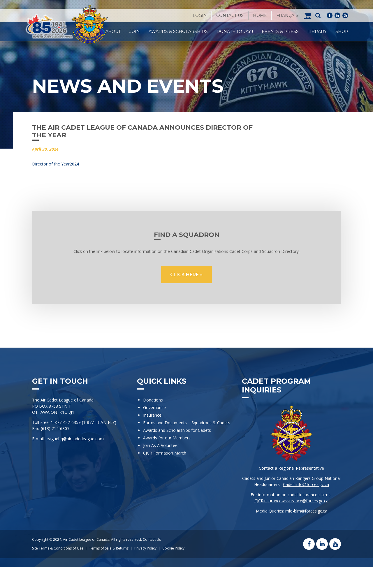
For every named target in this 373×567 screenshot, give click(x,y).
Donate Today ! (235, 31)
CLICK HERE (184, 274)
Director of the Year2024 (55, 164)
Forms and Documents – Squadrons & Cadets (187, 422)
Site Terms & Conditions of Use (57, 548)
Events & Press (280, 31)
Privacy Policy (145, 548)
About (113, 31)
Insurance (152, 415)
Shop (341, 31)
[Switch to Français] (287, 15)
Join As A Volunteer (161, 445)
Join (134, 31)
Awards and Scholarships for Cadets (177, 430)
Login (200, 15)
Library (317, 31)
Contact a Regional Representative (291, 468)
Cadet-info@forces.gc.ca (306, 484)
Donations (153, 400)
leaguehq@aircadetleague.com (75, 438)
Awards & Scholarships (178, 31)
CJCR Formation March (164, 453)
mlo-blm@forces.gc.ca (306, 511)
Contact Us (230, 15)
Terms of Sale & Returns (109, 548)
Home (260, 15)
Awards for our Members (167, 438)
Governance (154, 407)
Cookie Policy (173, 548)
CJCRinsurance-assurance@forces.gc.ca (291, 500)
